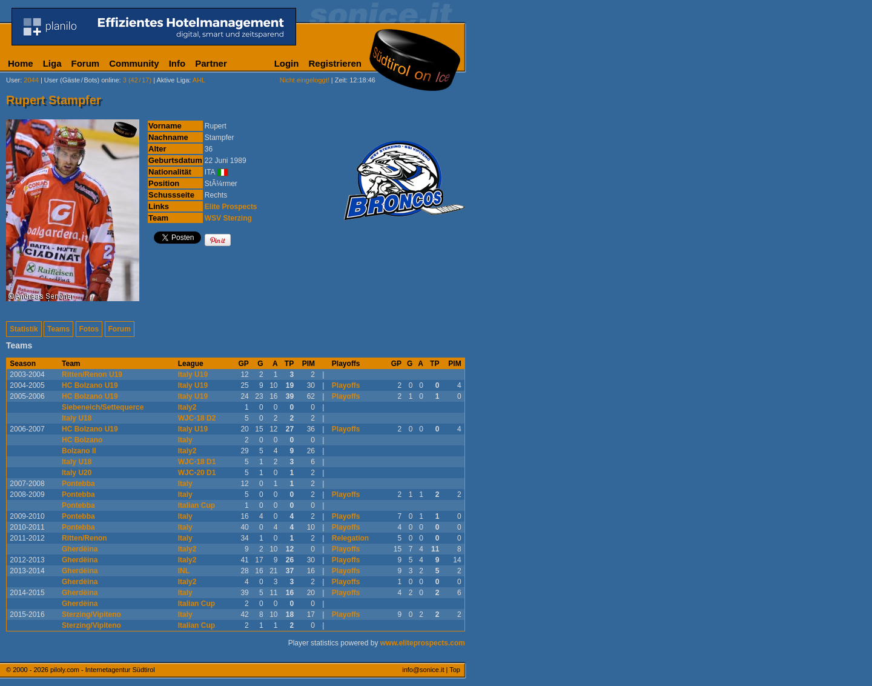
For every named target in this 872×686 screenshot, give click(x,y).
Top (454, 669)
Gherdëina (79, 549)
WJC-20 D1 (197, 472)
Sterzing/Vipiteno (91, 614)
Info (177, 63)
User (13, 80)
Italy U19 (193, 374)
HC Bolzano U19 (90, 385)
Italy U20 (76, 472)
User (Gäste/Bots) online (81, 80)
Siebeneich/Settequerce (103, 407)
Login (286, 63)
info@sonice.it (423, 669)
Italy (185, 440)
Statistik (24, 329)
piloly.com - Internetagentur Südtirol (102, 669)
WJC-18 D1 (197, 462)
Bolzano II (79, 451)
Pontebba (78, 483)
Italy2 (187, 407)
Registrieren (335, 63)
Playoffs (346, 385)
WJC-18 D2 (197, 418)
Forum (85, 63)
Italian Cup (196, 505)
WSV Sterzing (228, 218)
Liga (52, 63)
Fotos (89, 329)
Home (20, 63)
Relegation (350, 538)
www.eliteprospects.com (422, 643)
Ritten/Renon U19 (92, 374)
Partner (211, 63)
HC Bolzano (82, 440)
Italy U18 (76, 418)
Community (134, 63)
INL (184, 571)
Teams (58, 329)
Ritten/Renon (84, 538)
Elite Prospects (231, 206)
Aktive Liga (173, 80)
